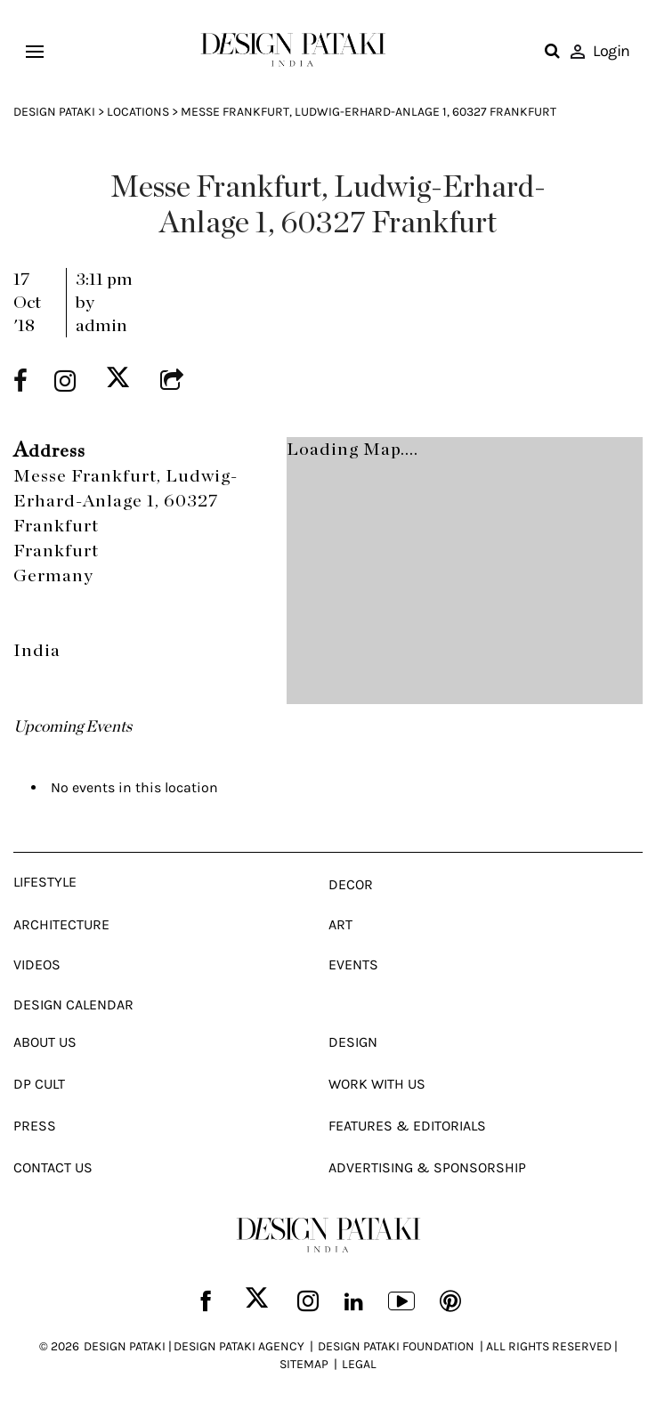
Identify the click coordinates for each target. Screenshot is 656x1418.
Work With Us (376, 1083)
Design (352, 1041)
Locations (138, 111)
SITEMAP (303, 1364)
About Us (45, 1041)
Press (34, 1125)
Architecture (61, 924)
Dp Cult (39, 1083)
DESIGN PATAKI (125, 1346)
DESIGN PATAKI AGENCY (239, 1346)
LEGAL (359, 1364)
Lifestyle (45, 881)
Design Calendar (73, 1004)
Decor (350, 884)
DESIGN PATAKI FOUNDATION (396, 1346)
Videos (37, 964)
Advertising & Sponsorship (427, 1167)
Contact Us (53, 1167)
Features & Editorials (407, 1125)
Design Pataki (54, 111)
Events (353, 964)
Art (340, 924)
